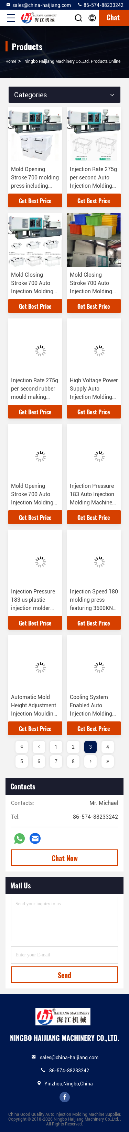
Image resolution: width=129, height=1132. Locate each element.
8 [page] (73, 761)
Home (11, 61)
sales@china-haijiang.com (38, 5)
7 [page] (56, 761)
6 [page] (38, 761)
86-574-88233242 (100, 5)
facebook (65, 1097)
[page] (21, 747)
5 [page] (21, 761)
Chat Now (65, 858)
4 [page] (107, 747)
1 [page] (56, 747)
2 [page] (73, 747)
